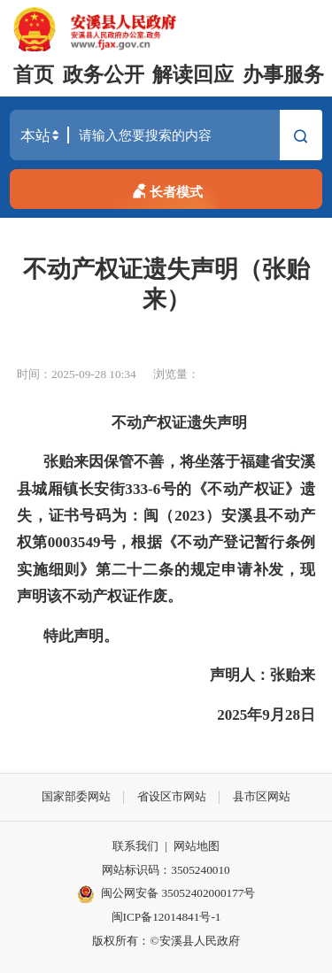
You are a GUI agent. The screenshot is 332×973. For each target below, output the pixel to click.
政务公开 (103, 75)
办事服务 (283, 75)
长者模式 (166, 189)
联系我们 (135, 846)
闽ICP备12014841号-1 (166, 916)
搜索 (300, 137)
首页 (33, 75)
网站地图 (197, 846)
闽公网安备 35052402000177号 (166, 894)
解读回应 (193, 75)
